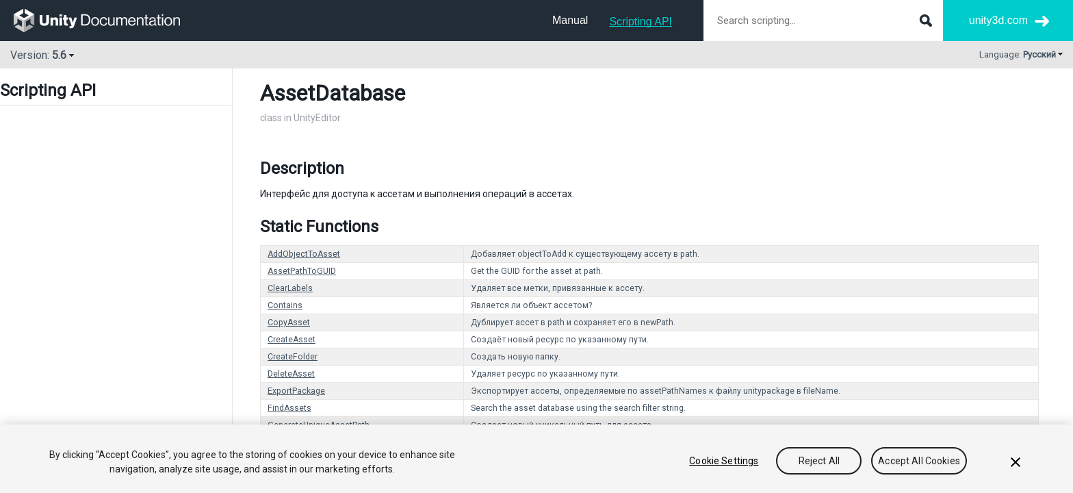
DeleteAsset (291, 374)
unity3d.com (998, 20)
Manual (570, 20)
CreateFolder (293, 357)
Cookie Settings (723, 460)
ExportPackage (296, 391)
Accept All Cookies (919, 460)
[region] (536, 459)
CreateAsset (291, 339)
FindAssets (289, 408)
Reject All (819, 460)
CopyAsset (289, 322)
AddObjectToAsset (304, 254)
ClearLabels (290, 288)
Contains (285, 305)
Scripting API (640, 21)
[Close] (1015, 462)
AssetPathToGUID (302, 271)
